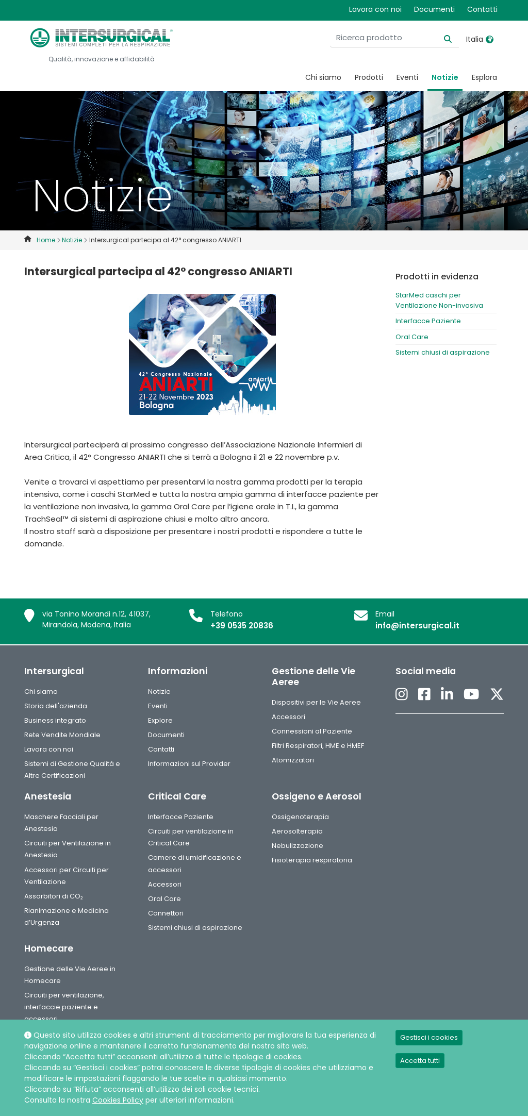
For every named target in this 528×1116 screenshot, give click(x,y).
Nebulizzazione (297, 846)
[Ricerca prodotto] (394, 37)
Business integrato (55, 720)
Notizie (445, 77)
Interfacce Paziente (428, 321)
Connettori (166, 913)
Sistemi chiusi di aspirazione (442, 352)
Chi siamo (323, 77)
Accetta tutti (420, 1060)
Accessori (288, 717)
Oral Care (411, 337)
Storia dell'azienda (55, 706)
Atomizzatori (293, 760)
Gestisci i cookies (429, 1037)
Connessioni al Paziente (312, 731)
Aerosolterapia (297, 831)
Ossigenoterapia (300, 817)
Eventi (407, 77)
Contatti (482, 9)
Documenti (434, 9)
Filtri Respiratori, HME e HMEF (318, 746)
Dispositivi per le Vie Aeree (316, 702)
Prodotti (369, 77)
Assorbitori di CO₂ (53, 896)
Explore (160, 720)
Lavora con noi (375, 9)
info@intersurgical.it (417, 625)
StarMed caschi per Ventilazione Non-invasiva (439, 300)
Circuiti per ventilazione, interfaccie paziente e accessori (64, 1007)
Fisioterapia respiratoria (312, 860)
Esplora (484, 77)
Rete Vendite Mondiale (62, 735)
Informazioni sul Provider (189, 764)
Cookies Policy (117, 1100)
